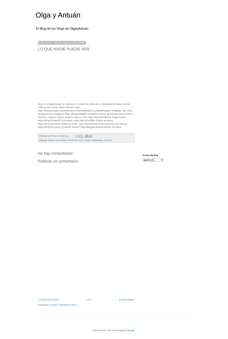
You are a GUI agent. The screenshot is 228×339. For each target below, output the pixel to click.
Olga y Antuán (58, 15)
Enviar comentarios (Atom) (64, 305)
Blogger (131, 330)
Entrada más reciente (49, 299)
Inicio (89, 299)
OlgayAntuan (97, 140)
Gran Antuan (60, 140)
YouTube (108, 140)
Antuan (51, 140)
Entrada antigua (126, 299)
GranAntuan (72, 140)
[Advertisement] (86, 269)
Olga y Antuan (85, 140)
